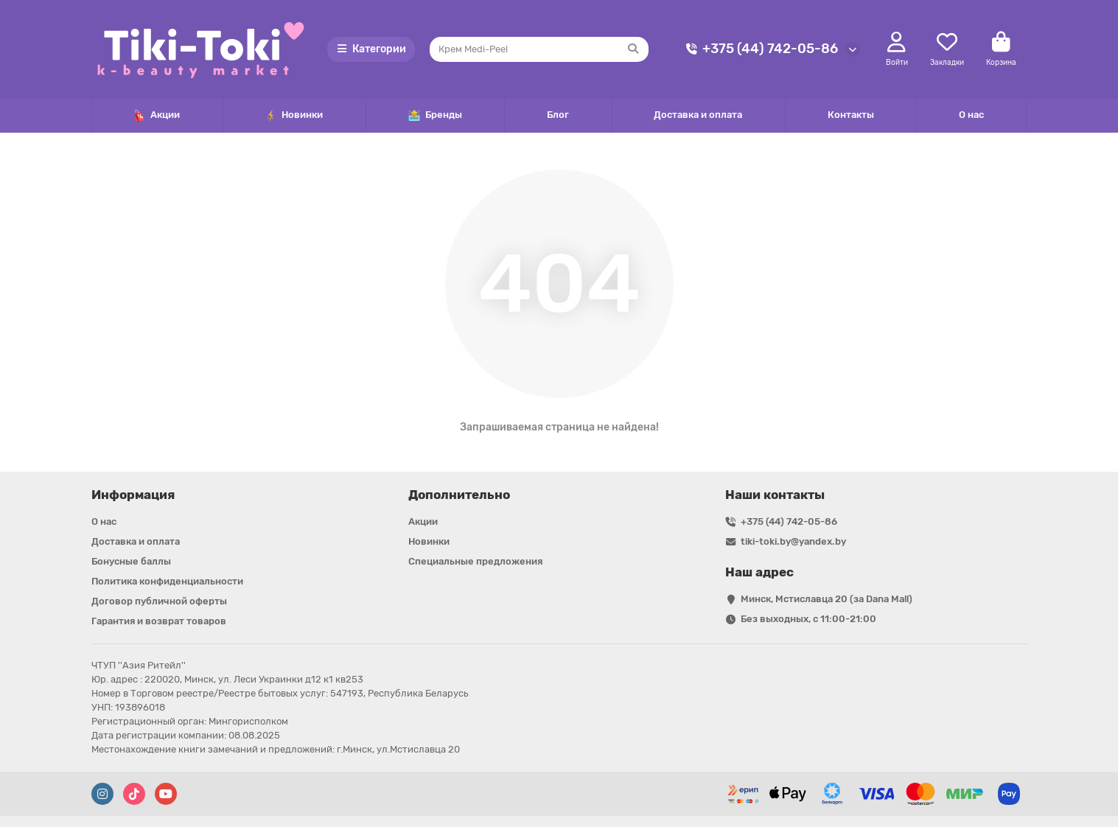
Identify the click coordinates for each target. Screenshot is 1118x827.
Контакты (851, 114)
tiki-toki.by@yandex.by (793, 541)
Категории (371, 49)
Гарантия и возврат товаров (158, 621)
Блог (558, 114)
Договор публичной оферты (159, 601)
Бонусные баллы (131, 561)
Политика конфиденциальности (167, 581)
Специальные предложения (475, 561)
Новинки (294, 115)
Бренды (435, 115)
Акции (156, 115)
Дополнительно (459, 494)
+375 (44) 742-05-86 (760, 49)
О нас (971, 114)
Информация (133, 494)
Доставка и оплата (698, 114)
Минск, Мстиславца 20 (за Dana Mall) (826, 598)
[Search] (539, 49)
